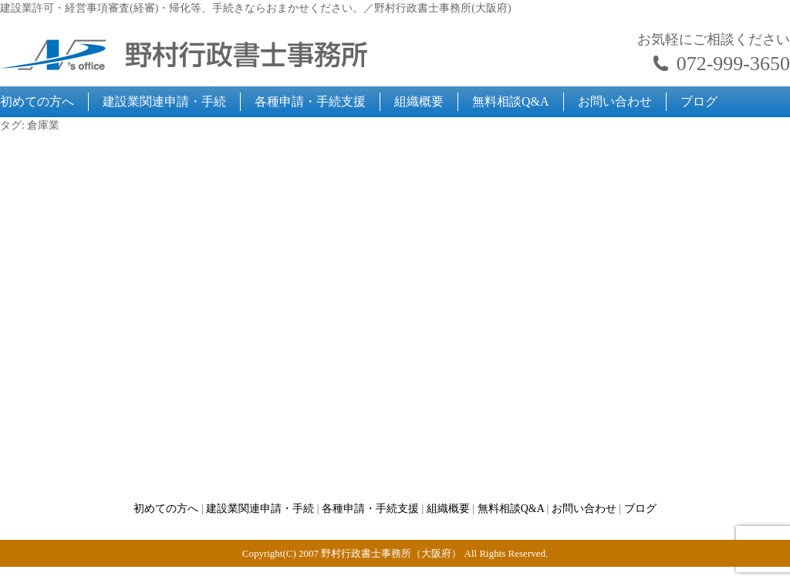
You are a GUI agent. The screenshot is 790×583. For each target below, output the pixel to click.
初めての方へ (37, 101)
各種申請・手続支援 (310, 101)
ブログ (698, 101)
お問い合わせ (615, 101)
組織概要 (419, 101)
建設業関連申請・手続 (164, 101)
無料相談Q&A (510, 101)
